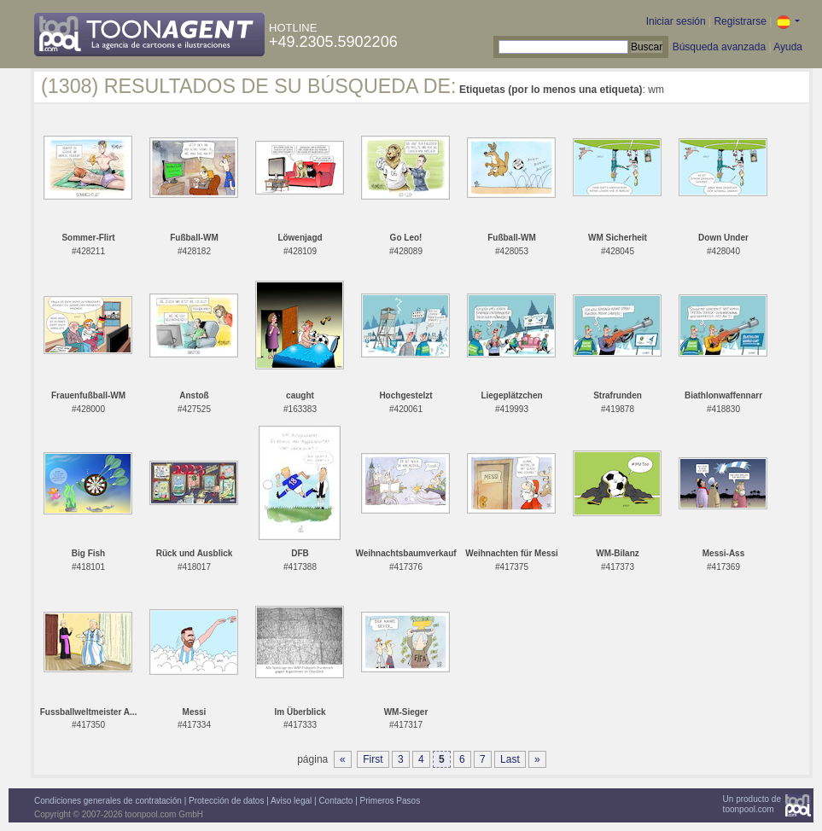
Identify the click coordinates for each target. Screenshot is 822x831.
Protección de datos (226, 800)
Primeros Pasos (390, 800)
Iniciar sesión (676, 21)
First (372, 759)
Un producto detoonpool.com (752, 804)
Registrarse (740, 21)
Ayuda (787, 47)
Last (510, 759)
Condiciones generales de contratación (108, 800)
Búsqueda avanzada (719, 47)
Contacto (335, 800)
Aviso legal (291, 800)
